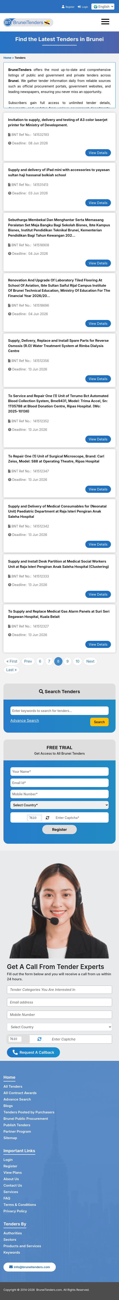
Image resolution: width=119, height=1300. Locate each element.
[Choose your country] (59, 805)
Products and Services (22, 1246)
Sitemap (10, 1138)
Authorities (12, 1233)
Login (83, 7)
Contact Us (12, 1185)
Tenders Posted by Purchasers (28, 1112)
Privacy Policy (15, 1211)
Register (68, 7)
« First (11, 661)
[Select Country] (59, 1027)
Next (90, 661)
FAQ (6, 1198)
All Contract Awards (20, 1093)
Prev (28, 661)
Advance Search (17, 1099)
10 (78, 661)
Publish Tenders (16, 1125)
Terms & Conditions (19, 1204)
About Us (11, 1179)
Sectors (9, 1239)
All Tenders (12, 1086)
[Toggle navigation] (107, 22)
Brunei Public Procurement (25, 1118)
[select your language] (102, 6)
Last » (11, 669)
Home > (8, 57)
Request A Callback (33, 1052)
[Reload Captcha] (48, 817)
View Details (98, 153)
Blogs (8, 1106)
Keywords (11, 1252)
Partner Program (17, 1131)
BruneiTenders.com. (49, 1290)
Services (10, 1192)
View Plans (12, 1172)
